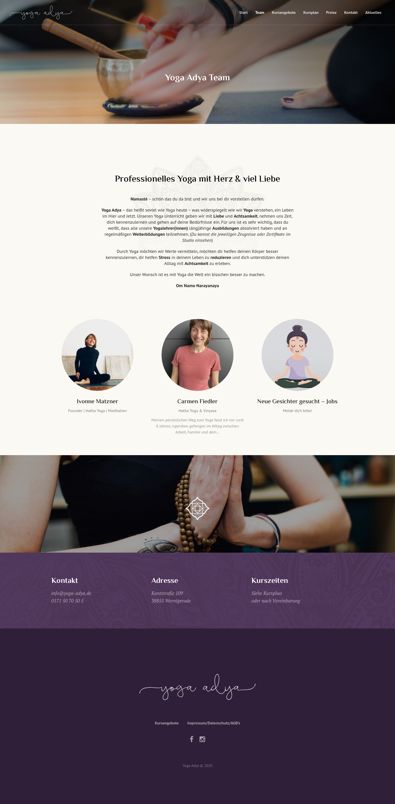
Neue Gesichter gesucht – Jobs (297, 402)
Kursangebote (167, 722)
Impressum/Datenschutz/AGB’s (213, 722)
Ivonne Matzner (97, 402)
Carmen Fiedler (197, 402)
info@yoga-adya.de (71, 593)
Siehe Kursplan (266, 593)
